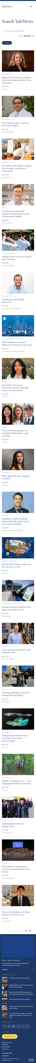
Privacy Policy (5, 1055)
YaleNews (7, 7)
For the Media (6, 1047)
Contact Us (5, 1049)
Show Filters (7, 43)
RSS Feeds (5, 1045)
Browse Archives (7, 1042)
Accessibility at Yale (7, 1053)
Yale (31, 1060)
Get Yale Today (9, 1036)
